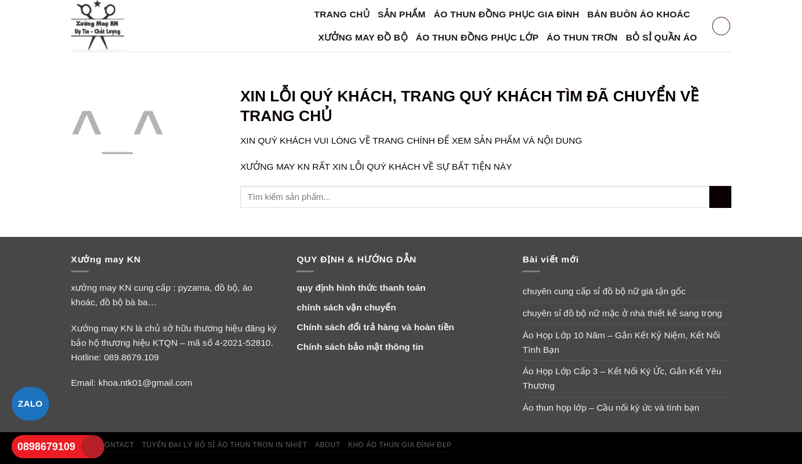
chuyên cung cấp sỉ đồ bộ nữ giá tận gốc (604, 291)
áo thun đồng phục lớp (477, 37)
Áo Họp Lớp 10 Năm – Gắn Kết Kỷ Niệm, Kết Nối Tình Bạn (621, 342)
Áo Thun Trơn (582, 37)
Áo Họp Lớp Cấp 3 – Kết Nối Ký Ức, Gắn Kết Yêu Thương (621, 378)
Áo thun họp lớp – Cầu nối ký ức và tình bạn (610, 407)
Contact (116, 445)
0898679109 (46, 446)
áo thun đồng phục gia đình (506, 14)
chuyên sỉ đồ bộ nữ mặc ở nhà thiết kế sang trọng (622, 313)
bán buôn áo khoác (638, 14)
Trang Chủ (342, 14)
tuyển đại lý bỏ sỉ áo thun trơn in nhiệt (224, 445)
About (327, 445)
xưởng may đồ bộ (363, 37)
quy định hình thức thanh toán (361, 288)
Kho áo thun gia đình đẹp (400, 445)
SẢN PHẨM (402, 14)
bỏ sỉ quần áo (661, 37)
